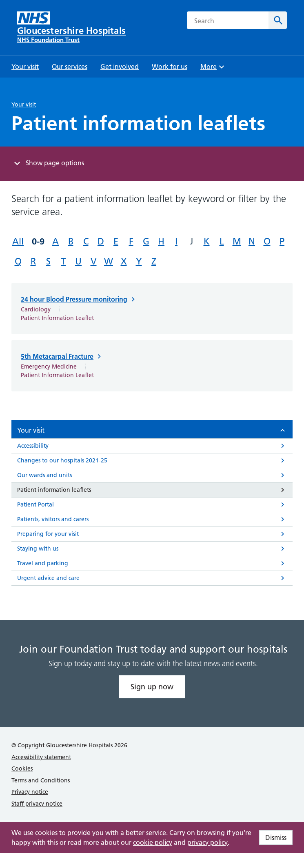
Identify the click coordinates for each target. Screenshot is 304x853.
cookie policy (152, 842)
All (18, 241)
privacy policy (207, 842)
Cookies (22, 768)
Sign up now (152, 686)
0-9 (38, 241)
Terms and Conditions (40, 780)
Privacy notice (29, 791)
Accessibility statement (41, 757)
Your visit (23, 104)
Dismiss (275, 837)
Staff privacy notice (36, 803)
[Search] (277, 20)
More (213, 69)
